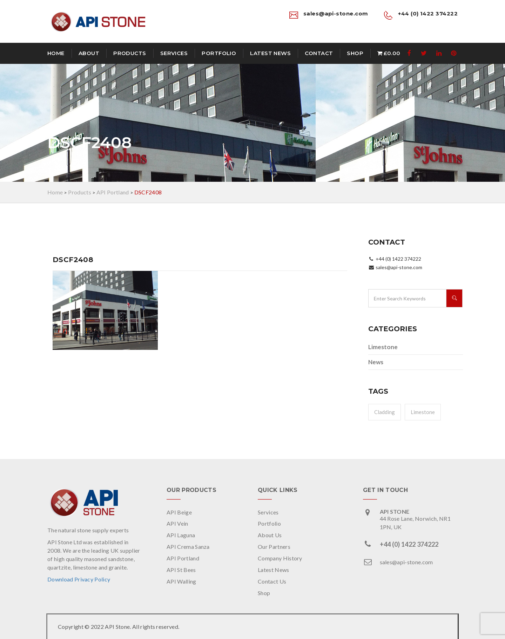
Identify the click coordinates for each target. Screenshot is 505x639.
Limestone (383, 347)
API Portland (183, 558)
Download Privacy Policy (78, 579)
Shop (355, 53)
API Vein (177, 523)
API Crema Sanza (188, 546)
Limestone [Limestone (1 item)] (423, 412)
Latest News (270, 53)
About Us (270, 535)
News (375, 362)
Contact (319, 53)
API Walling (181, 581)
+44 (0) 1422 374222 (409, 544)
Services (174, 53)
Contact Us (272, 581)
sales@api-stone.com (406, 562)
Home (56, 53)
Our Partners (274, 546)
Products (129, 53)
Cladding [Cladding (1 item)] (384, 412)
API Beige (179, 512)
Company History (280, 558)
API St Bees (181, 569)
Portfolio (219, 53)
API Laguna (181, 535)
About (89, 53)
